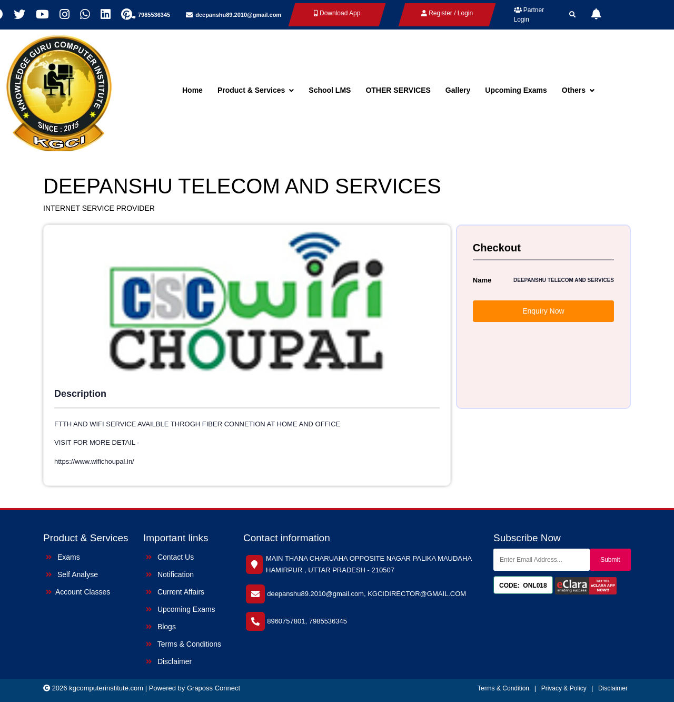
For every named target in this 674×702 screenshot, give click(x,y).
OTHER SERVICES (397, 90)
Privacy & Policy (564, 688)
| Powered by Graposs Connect (192, 688)
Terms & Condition (503, 688)
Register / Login (447, 13)
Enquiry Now (543, 311)
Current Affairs (175, 592)
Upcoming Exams (516, 90)
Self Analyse (72, 574)
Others (578, 90)
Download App (337, 13)
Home (192, 90)
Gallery (457, 90)
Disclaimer (169, 661)
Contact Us (170, 557)
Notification (170, 574)
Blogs (161, 626)
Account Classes (78, 592)
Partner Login (529, 14)
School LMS (330, 90)
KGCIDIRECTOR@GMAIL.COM (417, 594)
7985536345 (154, 15)
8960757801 (286, 621)
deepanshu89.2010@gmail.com (238, 15)
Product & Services (255, 90)
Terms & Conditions (183, 644)
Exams (63, 557)
